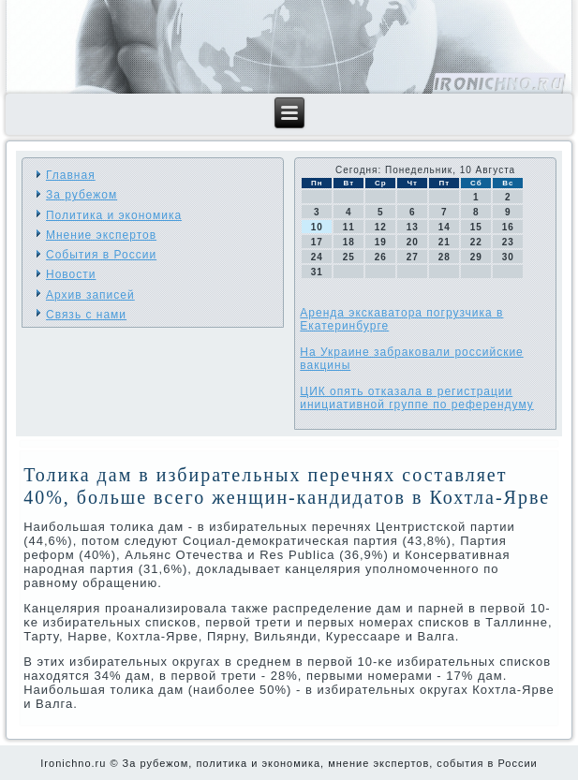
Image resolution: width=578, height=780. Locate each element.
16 (508, 227)
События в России (101, 254)
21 (444, 242)
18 (349, 242)
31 (317, 272)
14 (444, 227)
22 (476, 242)
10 (317, 227)
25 (349, 257)
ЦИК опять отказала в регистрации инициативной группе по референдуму (416, 398)
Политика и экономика (114, 215)
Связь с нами (86, 314)
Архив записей (90, 295)
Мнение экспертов (101, 235)
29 (476, 257)
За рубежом (81, 194)
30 (508, 257)
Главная (71, 175)
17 (317, 242)
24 (317, 257)
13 (413, 227)
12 (381, 227)
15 (476, 227)
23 (508, 242)
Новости (71, 274)
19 (381, 242)
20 (413, 242)
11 (349, 227)
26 (381, 257)
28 (444, 257)
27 (413, 257)
